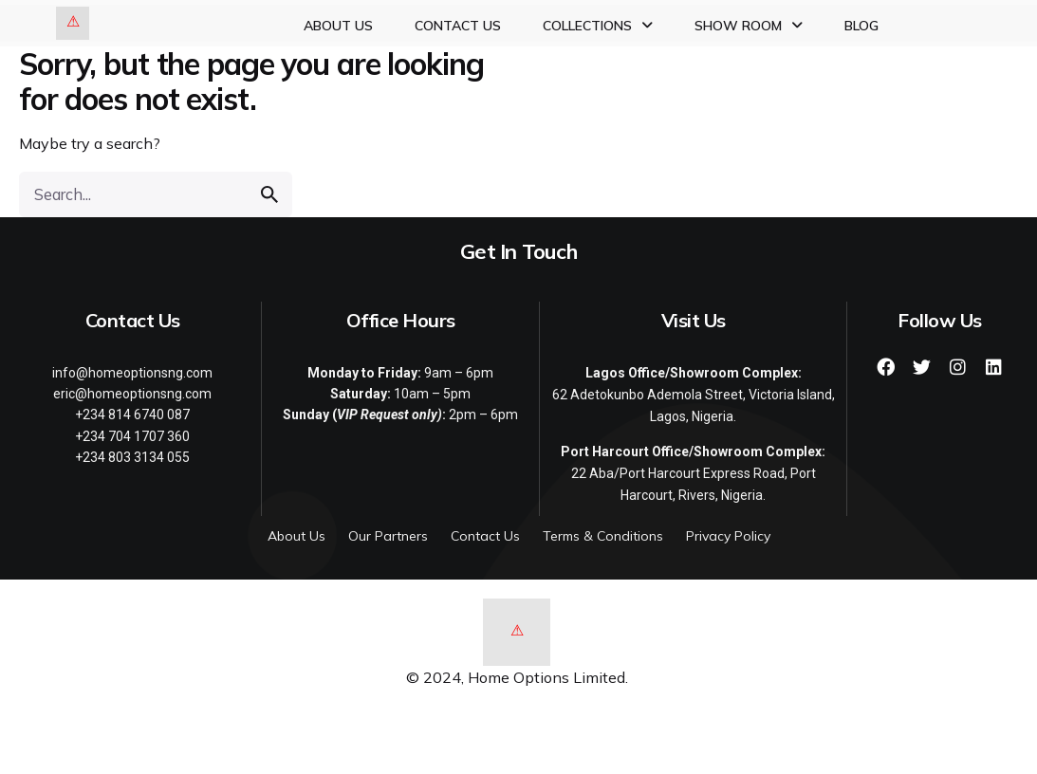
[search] (269, 194)
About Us (338, 25)
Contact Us (458, 25)
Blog (861, 25)
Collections (598, 25)
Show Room (748, 25)
